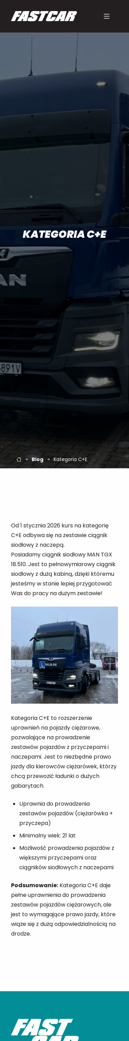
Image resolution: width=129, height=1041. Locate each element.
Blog (37, 459)
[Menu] (107, 16)
